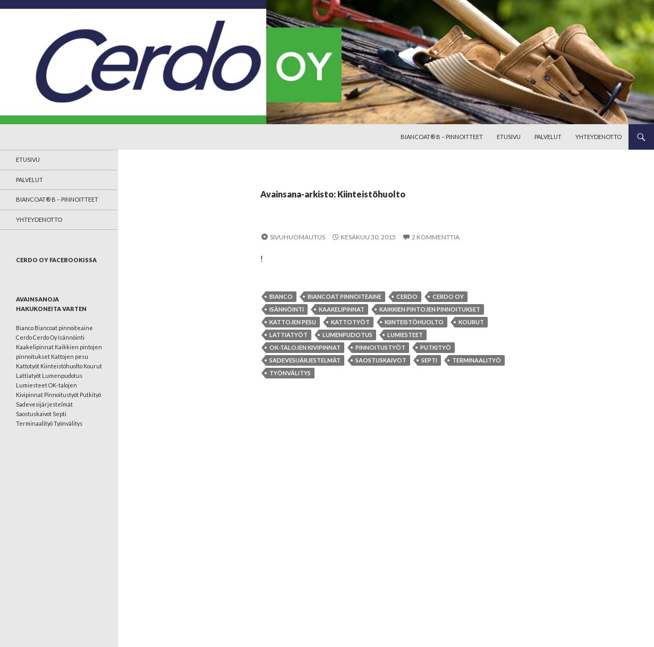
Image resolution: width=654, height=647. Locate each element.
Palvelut (548, 136)
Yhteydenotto (598, 136)
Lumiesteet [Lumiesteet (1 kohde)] (31, 385)
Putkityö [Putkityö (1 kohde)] (90, 394)
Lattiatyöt (288, 334)
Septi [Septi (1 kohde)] (59, 413)
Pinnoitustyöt (380, 347)
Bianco (281, 296)
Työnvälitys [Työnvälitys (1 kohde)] (68, 423)
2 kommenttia (436, 237)
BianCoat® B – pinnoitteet (442, 136)
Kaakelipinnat (341, 309)
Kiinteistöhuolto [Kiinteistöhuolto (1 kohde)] (61, 366)
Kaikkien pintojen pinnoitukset (429, 309)
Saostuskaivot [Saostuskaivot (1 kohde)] (34, 413)
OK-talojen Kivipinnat (305, 347)
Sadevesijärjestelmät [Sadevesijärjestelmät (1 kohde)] (44, 404)
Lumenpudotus (347, 334)
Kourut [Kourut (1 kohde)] (92, 366)
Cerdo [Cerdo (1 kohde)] (24, 337)
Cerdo (407, 296)
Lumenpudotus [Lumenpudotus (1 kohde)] (62, 375)
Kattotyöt (350, 321)
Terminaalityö (476, 360)
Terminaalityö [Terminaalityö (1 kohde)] (34, 423)
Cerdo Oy (448, 296)
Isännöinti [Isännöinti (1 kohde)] (71, 337)
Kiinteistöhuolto (414, 321)
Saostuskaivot (380, 360)
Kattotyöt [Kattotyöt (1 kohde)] (27, 366)
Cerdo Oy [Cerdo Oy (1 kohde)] (45, 337)
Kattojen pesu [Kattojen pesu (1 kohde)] (69, 356)
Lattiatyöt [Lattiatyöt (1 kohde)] (28, 375)
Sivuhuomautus (297, 237)
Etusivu (509, 136)
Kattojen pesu (292, 321)
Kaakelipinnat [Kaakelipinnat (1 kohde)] (35, 346)
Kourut (471, 321)
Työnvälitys (290, 372)
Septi (429, 360)
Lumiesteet (405, 334)
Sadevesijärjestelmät (305, 360)
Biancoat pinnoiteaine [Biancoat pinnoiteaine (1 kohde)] (64, 327)
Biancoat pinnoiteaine (344, 296)
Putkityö (435, 347)
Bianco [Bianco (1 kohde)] (24, 327)
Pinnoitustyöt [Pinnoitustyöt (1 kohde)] (61, 394)
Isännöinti (286, 309)
